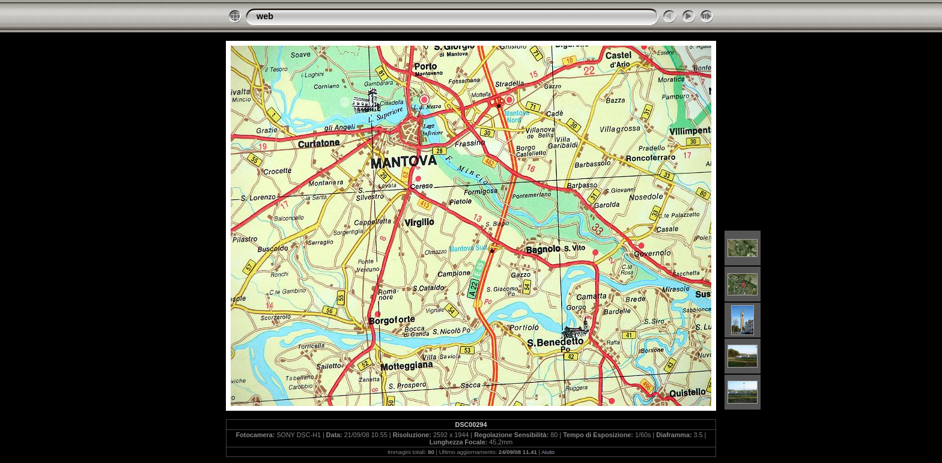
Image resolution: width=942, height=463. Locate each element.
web (265, 16)
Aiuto (548, 452)
